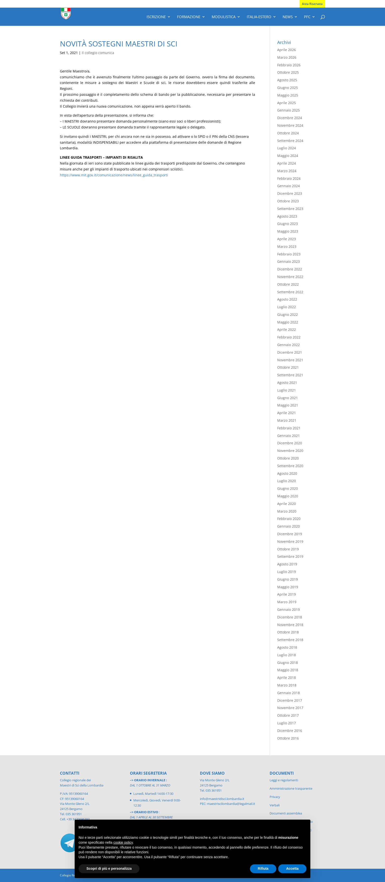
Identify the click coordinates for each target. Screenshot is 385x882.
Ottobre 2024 (288, 133)
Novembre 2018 (290, 624)
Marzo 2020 (286, 511)
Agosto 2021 (287, 382)
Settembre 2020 (290, 465)
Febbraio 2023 (289, 254)
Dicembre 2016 (289, 730)
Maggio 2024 (287, 155)
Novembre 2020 (290, 450)
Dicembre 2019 (289, 534)
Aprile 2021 (286, 412)
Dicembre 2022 (289, 269)
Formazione (188, 17)
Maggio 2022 (287, 322)
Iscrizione (156, 17)
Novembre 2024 (290, 125)
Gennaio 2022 (288, 344)
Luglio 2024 (286, 148)
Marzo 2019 (286, 602)
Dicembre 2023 (289, 193)
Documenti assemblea (286, 813)
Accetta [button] (292, 868)
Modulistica (223, 17)
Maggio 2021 (287, 405)
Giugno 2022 (287, 314)
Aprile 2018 (286, 677)
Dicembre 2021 (289, 352)
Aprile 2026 (286, 49)
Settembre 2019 (290, 556)
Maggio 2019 (287, 587)
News (288, 17)
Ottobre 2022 (288, 284)
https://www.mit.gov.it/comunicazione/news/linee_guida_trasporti (114, 175)
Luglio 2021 (286, 390)
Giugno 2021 (287, 397)
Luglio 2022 (286, 307)
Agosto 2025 (287, 80)
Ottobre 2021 (288, 367)
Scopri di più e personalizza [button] (109, 868)
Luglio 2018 (286, 655)
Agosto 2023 (287, 216)
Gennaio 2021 (288, 435)
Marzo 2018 (286, 685)
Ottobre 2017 (288, 715)
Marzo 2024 (286, 170)
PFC (307, 17)
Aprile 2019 (286, 594)
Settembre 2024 (290, 140)
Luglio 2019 (286, 571)
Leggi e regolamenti (284, 780)
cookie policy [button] (123, 842)
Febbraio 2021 (289, 428)
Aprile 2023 (286, 239)
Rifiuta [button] (263, 868)
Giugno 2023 (287, 223)
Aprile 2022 (286, 329)
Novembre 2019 (290, 541)
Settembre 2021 (290, 375)
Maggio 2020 (287, 496)
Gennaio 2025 (288, 110)
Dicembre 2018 (289, 617)
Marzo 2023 (286, 246)
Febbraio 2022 (289, 337)
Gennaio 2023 (288, 261)
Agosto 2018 (287, 647)
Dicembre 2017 (289, 700)
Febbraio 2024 (289, 178)
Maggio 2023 (287, 231)
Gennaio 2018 (288, 692)
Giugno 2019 (287, 579)
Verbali (275, 805)
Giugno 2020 (287, 488)
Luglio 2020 (286, 480)
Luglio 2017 (286, 723)
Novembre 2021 (290, 360)
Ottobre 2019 (288, 549)
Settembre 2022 (290, 292)
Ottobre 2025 (288, 72)
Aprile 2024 (286, 163)
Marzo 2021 (286, 420)
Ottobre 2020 (288, 458)
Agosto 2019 (287, 564)
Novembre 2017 (290, 707)
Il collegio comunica (98, 52)
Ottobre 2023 (288, 201)
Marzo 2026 (286, 57)
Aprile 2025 (286, 102)
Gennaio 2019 (288, 609)
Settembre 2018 (290, 639)
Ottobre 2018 (288, 632)
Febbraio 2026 (289, 65)
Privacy (275, 797)
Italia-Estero (259, 17)
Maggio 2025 (287, 95)
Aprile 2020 (286, 503)
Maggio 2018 (287, 670)
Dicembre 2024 (289, 117)
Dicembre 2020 (289, 443)
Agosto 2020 (287, 473)
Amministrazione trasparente (291, 788)
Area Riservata (312, 4)
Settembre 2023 (290, 208)
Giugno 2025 (287, 87)
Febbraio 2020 (289, 518)
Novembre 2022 (290, 276)
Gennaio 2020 (288, 526)
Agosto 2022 (287, 299)
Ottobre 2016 (288, 738)
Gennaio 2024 (288, 185)
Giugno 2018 (287, 662)
